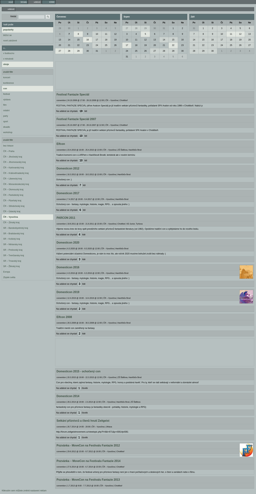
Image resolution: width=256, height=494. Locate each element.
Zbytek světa (9, 277)
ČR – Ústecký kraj (11, 211)
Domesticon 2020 (68, 242)
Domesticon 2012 (68, 168)
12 (115, 34)
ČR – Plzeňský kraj (12, 200)
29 (60, 28)
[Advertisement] (154, 75)
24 (97, 45)
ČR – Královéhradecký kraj (16, 173)
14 (69, 39)
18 (106, 39)
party (5, 116)
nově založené (10, 40)
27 (60, 51)
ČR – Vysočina (10, 217)
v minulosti (8, 59)
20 (60, 45)
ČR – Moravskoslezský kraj (16, 184)
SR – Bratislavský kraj (13, 233)
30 (69, 28)
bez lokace (8, 145)
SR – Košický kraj (11, 239)
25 (106, 45)
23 (87, 45)
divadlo (6, 127)
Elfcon (61, 143)
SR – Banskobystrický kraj (15, 228)
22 (78, 45)
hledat (13, 16)
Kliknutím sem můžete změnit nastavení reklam (24, 490)
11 (106, 34)
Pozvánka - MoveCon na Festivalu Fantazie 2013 (88, 479)
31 (97, 51)
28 (69, 51)
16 (87, 39)
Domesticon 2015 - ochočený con (78, 371)
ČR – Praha (8, 151)
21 (69, 45)
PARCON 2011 (66, 217)
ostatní (6, 110)
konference (8, 83)
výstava (6, 99)
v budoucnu (8, 53)
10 (97, 34)
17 (97, 39)
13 (60, 39)
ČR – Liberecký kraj (12, 178)
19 (115, 39)
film (5, 105)
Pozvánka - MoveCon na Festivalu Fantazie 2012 (88, 445)
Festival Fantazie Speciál (73, 94)
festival (6, 94)
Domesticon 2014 (68, 396)
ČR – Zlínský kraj (11, 222)
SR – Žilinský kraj (11, 266)
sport (5, 121)
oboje (6, 64)
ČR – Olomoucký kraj (13, 189)
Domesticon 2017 (68, 193)
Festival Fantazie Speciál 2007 (76, 119)
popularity (8, 30)
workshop (7, 132)
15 (78, 39)
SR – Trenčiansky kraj (13, 255)
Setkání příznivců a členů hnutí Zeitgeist (83, 420)
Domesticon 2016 (68, 267)
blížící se (7, 35)
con (5, 88)
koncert (6, 77)
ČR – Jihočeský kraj (12, 157)
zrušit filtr (8, 72)
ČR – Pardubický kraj (13, 195)
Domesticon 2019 (68, 292)
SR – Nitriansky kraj (12, 244)
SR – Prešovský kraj (12, 250)
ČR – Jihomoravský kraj (14, 162)
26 (115, 45)
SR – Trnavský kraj (12, 261)
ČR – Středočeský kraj (13, 206)
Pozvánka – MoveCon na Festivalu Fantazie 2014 (89, 460)
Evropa (6, 272)
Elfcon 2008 (64, 317)
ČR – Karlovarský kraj (13, 167)
